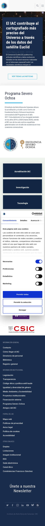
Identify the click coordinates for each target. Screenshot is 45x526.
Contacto (7, 348)
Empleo (6, 447)
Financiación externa (12, 400)
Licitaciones (8, 451)
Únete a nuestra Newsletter (22, 488)
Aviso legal (8, 427)
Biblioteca (7, 360)
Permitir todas (22, 294)
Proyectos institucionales (14, 396)
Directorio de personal (13, 356)
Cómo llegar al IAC (11, 352)
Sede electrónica (10, 463)
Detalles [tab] (23, 220)
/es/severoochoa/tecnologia (22, 202)
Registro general (10, 364)
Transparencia (9, 379)
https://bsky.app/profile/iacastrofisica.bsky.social (32, 505)
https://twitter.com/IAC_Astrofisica (7, 505)
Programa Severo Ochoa (14, 404)
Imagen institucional (12, 455)
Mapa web (7, 419)
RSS (4, 459)
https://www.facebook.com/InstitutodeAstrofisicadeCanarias (12, 505)
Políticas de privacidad (13, 423)
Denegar (22, 310)
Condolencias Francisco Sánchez (18, 471)
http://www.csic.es (21, 329)
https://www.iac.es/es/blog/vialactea (37, 505)
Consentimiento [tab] (10, 220)
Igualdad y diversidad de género (17, 387)
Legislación (8, 375)
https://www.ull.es (21, 315)
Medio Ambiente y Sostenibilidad (17, 391)
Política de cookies (11, 431)
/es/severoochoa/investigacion (22, 186)
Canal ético (8, 467)
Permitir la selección (22, 302)
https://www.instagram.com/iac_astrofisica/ (17, 505)
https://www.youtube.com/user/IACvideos (27, 505)
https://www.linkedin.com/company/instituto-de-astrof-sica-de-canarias (22, 505)
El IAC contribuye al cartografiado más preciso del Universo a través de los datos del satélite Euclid (22, 35)
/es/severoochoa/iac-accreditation (22, 170)
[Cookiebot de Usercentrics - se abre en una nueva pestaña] (32, 214)
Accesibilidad (9, 435)
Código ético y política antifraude (17, 383)
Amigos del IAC (9, 408)
